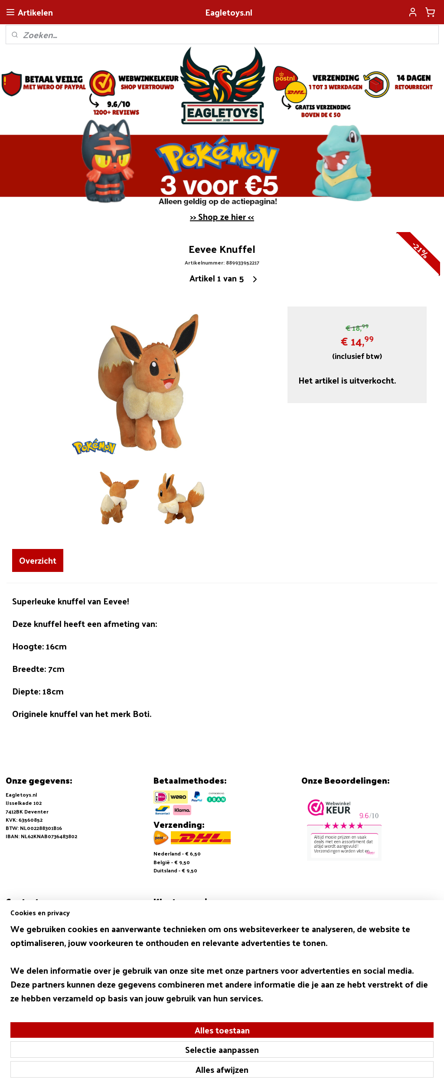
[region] (164, 1027)
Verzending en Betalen (182, 924)
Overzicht (37, 560)
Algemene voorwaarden (184, 915)
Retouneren (168, 932)
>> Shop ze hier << (222, 216)
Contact (163, 941)
